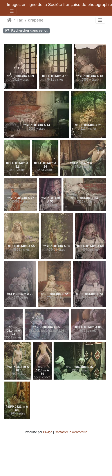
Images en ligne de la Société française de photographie (59, 4)
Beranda (9, 20)
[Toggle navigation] (11, 11)
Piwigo (47, 432)
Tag (19, 20)
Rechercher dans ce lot (26, 30)
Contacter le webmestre (71, 432)
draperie (35, 20)
